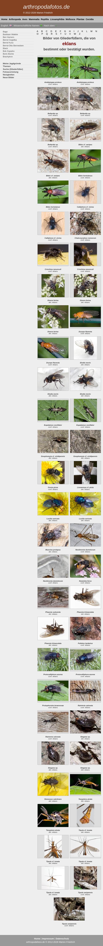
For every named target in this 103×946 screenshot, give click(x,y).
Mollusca (70, 19)
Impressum (48, 938)
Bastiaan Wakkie (10, 34)
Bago (5, 31)
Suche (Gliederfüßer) (13, 69)
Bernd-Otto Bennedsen (13, 45)
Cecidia (90, 19)
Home (4, 19)
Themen (7, 66)
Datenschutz (62, 938)
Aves (24, 19)
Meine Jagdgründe (12, 63)
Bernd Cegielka (10, 40)
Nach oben (50, 25)
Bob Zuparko (8, 51)
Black (5, 48)
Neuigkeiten (8, 75)
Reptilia (45, 19)
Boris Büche (8, 54)
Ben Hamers (8, 37)
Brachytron (8, 56)
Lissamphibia (57, 19)
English (6, 25)
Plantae (80, 19)
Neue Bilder (8, 77)
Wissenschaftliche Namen (28, 25)
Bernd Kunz (8, 43)
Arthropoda (15, 19)
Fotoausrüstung (10, 72)
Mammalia (34, 19)
